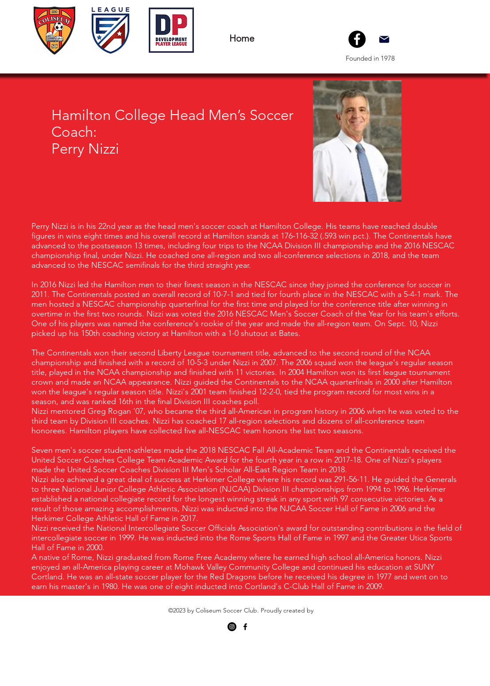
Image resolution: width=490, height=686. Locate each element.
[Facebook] (357, 39)
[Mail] (384, 39)
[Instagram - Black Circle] (232, 626)
